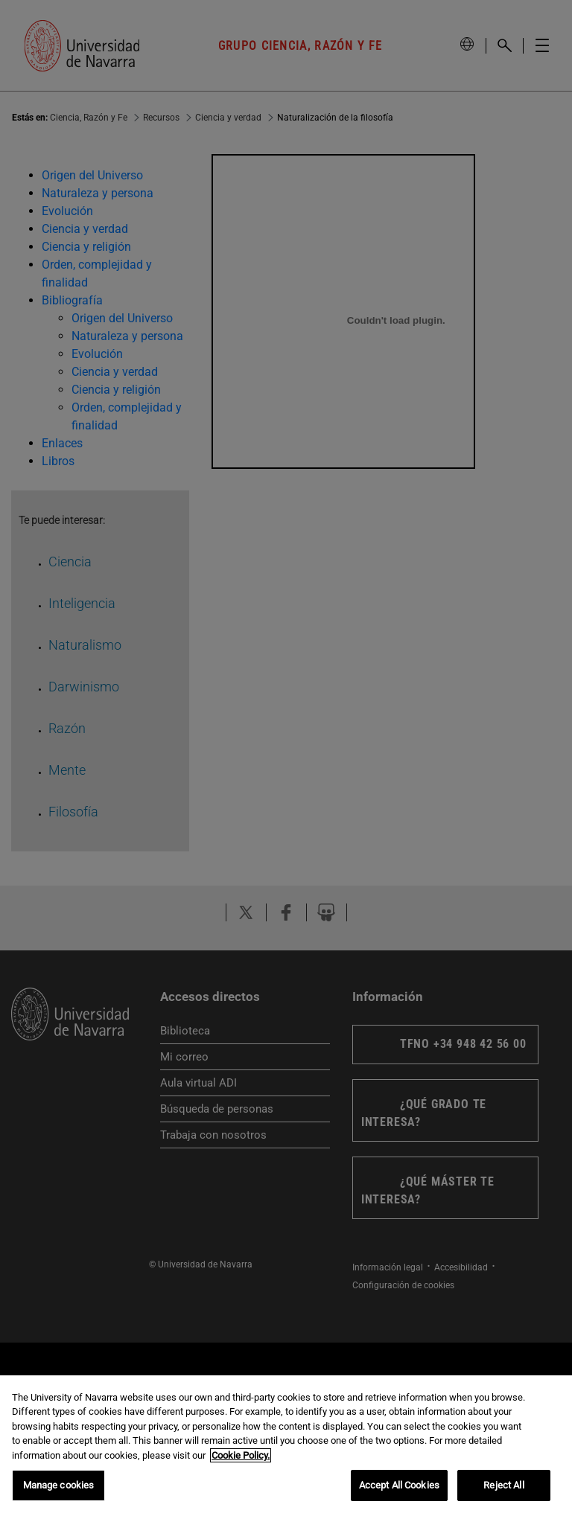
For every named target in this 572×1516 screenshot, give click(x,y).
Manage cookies (59, 1485)
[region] (286, 1445)
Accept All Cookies (399, 1485)
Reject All (503, 1485)
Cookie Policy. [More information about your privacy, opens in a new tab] (241, 1455)
